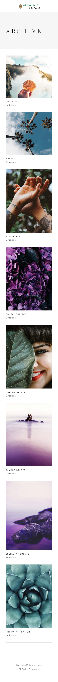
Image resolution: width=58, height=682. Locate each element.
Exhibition (11, 105)
